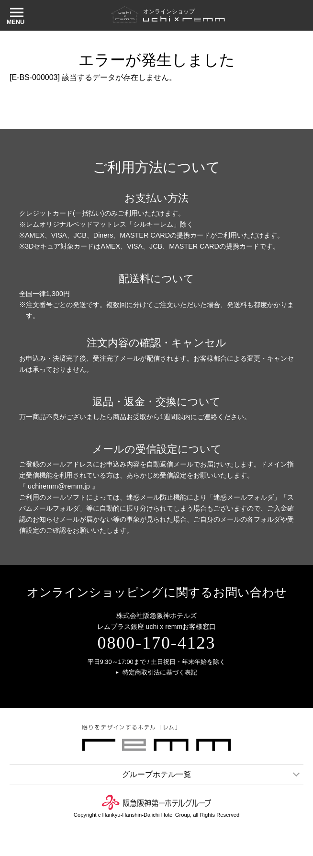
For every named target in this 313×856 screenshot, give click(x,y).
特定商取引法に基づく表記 (160, 673)
